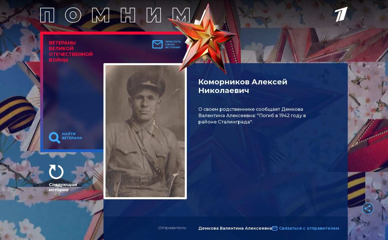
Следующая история (63, 187)
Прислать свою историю (173, 44)
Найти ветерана (72, 136)
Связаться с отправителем (309, 228)
